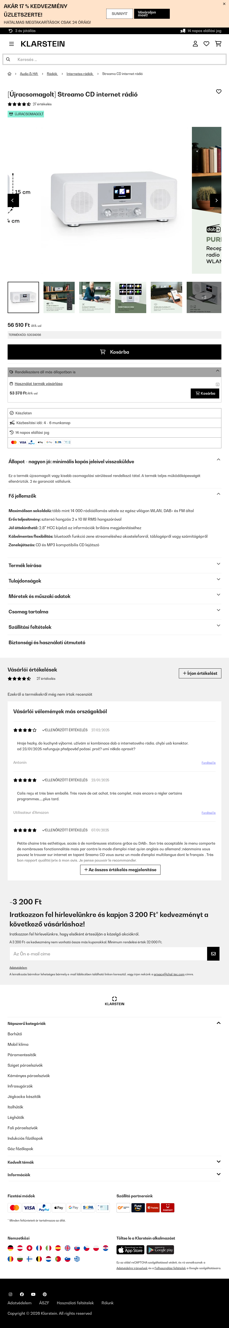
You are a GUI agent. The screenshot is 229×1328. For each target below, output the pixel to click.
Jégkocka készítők (24, 1096)
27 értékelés (42, 104)
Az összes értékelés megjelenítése (120, 869)
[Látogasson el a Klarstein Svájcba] (29, 1248)
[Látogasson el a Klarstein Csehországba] (86, 1248)
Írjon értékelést (200, 673)
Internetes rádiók (80, 74)
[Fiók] (195, 44)
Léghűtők (16, 1117)
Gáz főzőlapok (20, 1148)
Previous (12, 200)
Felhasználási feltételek (170, 1268)
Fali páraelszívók (23, 1127)
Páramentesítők (22, 1054)
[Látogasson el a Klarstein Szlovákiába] (77, 1248)
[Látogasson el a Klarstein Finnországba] (29, 1259)
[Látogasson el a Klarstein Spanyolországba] (58, 1248)
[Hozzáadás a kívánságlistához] (218, 91)
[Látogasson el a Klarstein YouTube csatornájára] (33, 1294)
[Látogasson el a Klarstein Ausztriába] (20, 1248)
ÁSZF (44, 1302)
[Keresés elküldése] (8, 59)
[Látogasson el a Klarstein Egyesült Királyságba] (67, 1248)
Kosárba (114, 352)
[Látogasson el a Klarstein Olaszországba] (48, 1248)
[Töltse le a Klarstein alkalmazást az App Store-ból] (131, 1249)
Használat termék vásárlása (39, 384)
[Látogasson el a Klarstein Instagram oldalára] (10, 1294)
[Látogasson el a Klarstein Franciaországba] (39, 1248)
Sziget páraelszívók (25, 1065)
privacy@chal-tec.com (169, 974)
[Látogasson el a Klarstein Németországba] (10, 1248)
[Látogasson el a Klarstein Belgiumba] (39, 1259)
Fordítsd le (209, 762)
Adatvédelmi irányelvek (132, 1268)
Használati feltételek (75, 1302)
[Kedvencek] (206, 44)
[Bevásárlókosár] (218, 44)
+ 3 (203, 297)
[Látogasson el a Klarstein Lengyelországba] (96, 1248)
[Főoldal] (14, 74)
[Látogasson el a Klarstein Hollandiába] (48, 1259)
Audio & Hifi (29, 74)
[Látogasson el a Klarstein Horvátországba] (105, 1248)
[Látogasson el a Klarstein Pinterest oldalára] (45, 1294)
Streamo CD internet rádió (122, 74)
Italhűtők (15, 1107)
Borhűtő (15, 1034)
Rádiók (52, 74)
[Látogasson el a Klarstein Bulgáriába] (20, 1259)
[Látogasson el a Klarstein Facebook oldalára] (22, 1294)
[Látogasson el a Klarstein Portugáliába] (58, 1259)
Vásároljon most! (147, 13)
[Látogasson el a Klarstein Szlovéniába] (67, 1259)
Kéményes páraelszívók (29, 1075)
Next (216, 200)
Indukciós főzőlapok (25, 1138)
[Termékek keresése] (114, 59)
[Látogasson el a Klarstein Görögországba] (77, 1259)
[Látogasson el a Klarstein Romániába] (10, 1259)
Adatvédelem (18, 967)
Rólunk (108, 1302)
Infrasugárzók (20, 1086)
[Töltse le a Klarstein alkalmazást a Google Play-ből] (160, 1249)
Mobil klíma (18, 1044)
